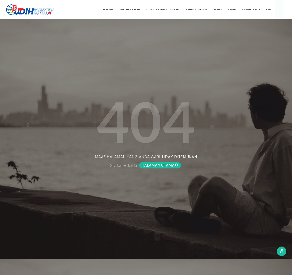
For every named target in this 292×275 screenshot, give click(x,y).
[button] (281, 251)
